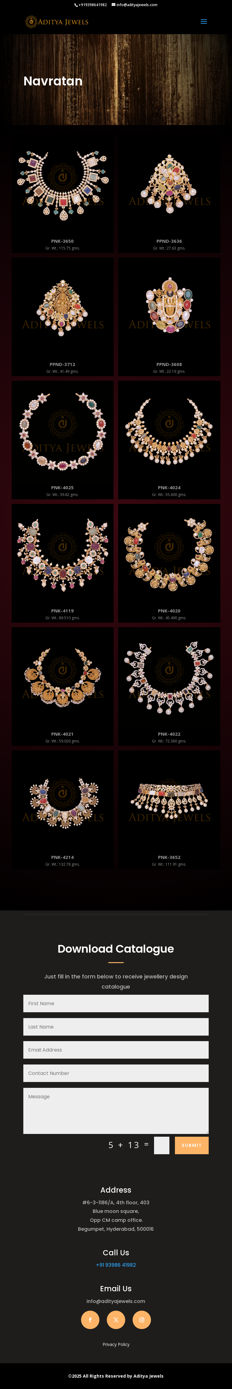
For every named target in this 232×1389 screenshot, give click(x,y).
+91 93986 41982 (116, 1265)
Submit (192, 1145)
